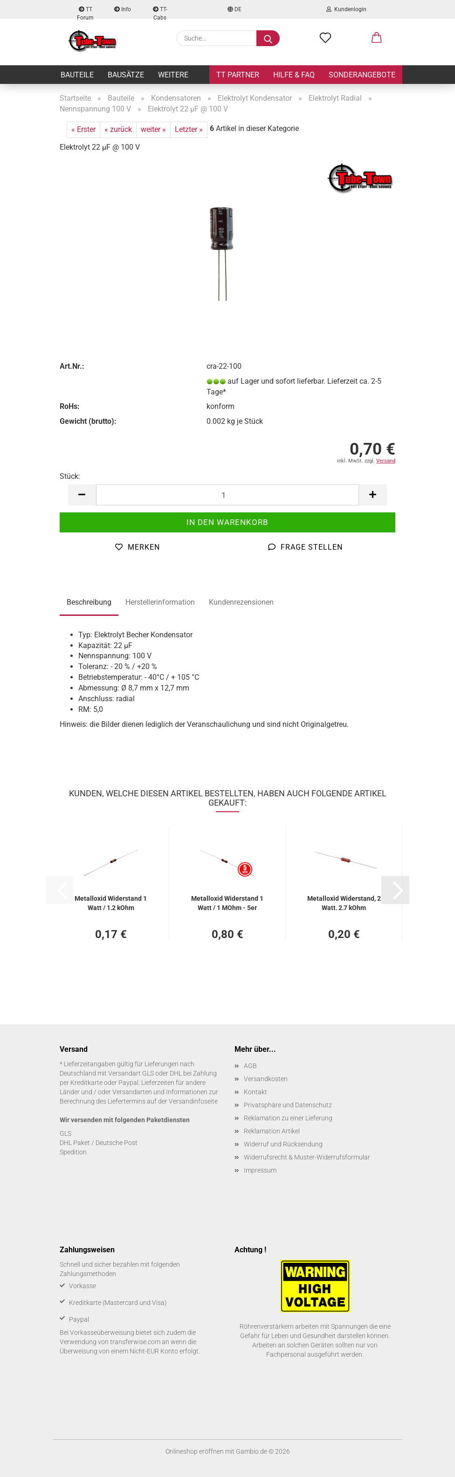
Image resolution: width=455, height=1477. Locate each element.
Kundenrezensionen (241, 602)
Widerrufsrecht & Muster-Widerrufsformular (307, 1157)
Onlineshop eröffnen (194, 1451)
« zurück (118, 129)
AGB (250, 1066)
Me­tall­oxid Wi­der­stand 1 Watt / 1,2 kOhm (111, 902)
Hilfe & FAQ (294, 74)
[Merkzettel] (325, 38)
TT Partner (237, 74)
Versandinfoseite (193, 1101)
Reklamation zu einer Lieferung (288, 1118)
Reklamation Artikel (272, 1131)
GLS (65, 1133)
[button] (376, 38)
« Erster (83, 129)
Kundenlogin (346, 9)
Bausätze (126, 74)
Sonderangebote (362, 74)
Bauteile (77, 74)
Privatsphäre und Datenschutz (288, 1105)
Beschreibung (89, 602)
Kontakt (255, 1092)
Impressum (260, 1170)
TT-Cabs (160, 12)
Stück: (70, 476)
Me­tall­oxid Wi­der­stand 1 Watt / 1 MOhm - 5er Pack (227, 902)
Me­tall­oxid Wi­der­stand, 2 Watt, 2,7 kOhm (344, 902)
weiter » (153, 129)
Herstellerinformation (160, 602)
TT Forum (85, 12)
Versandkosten (266, 1079)
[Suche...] (268, 38)
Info (122, 9)
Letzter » (189, 129)
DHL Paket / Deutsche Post (99, 1142)
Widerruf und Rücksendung (283, 1144)
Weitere (173, 74)
